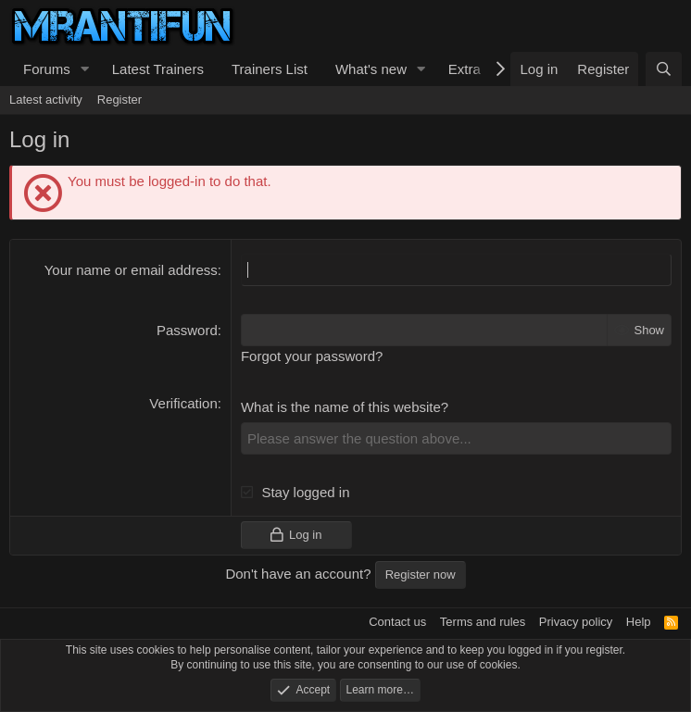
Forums (46, 69)
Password (187, 330)
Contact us (397, 622)
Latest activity (45, 99)
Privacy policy (575, 622)
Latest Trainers (158, 69)
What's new (371, 69)
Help (638, 622)
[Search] (664, 69)
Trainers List (270, 69)
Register (119, 99)
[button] (85, 69)
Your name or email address (131, 270)
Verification (183, 403)
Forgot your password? (312, 356)
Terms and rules (482, 622)
